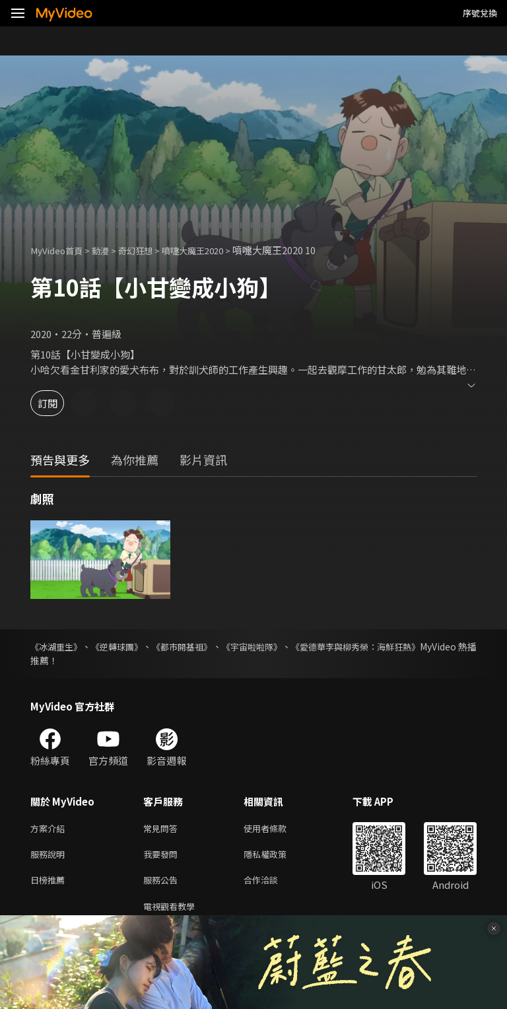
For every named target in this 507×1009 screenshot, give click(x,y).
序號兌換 (480, 13)
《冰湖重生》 (58, 646)
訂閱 (57, 403)
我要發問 (163, 857)
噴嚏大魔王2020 (213, 250)
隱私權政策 (276, 857)
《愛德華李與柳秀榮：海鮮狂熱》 (407, 646)
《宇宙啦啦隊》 (289, 646)
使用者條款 (276, 829)
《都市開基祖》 (207, 646)
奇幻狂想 (148, 250)
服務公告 (163, 884)
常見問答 (163, 829)
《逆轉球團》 (130, 646)
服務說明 (50, 857)
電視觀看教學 (173, 912)
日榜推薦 (50, 884)
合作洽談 (271, 884)
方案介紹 (50, 829)
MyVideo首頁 (60, 250)
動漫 (109, 250)
